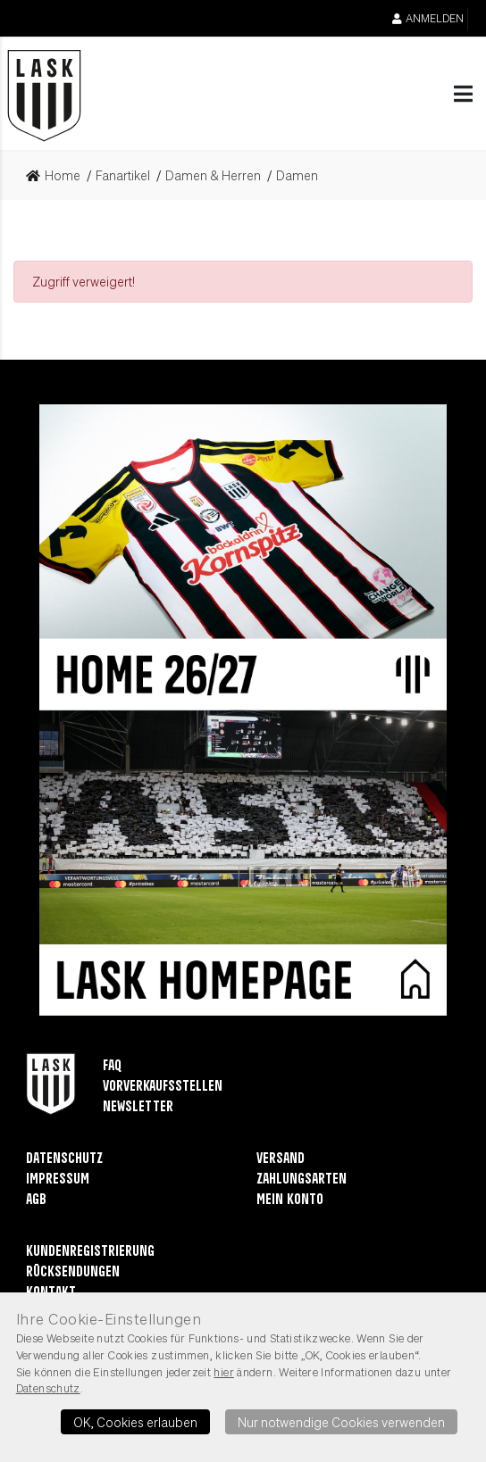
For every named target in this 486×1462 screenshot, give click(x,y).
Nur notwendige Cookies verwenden (341, 1422)
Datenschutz (64, 1159)
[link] (58, 176)
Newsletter (138, 1107)
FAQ (112, 1066)
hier (224, 1372)
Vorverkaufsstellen (162, 1086)
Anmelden (428, 18)
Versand (280, 1159)
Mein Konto (289, 1200)
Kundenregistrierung (90, 1251)
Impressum (57, 1179)
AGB (36, 1200)
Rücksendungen (73, 1272)
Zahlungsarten (301, 1179)
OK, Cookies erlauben (135, 1422)
